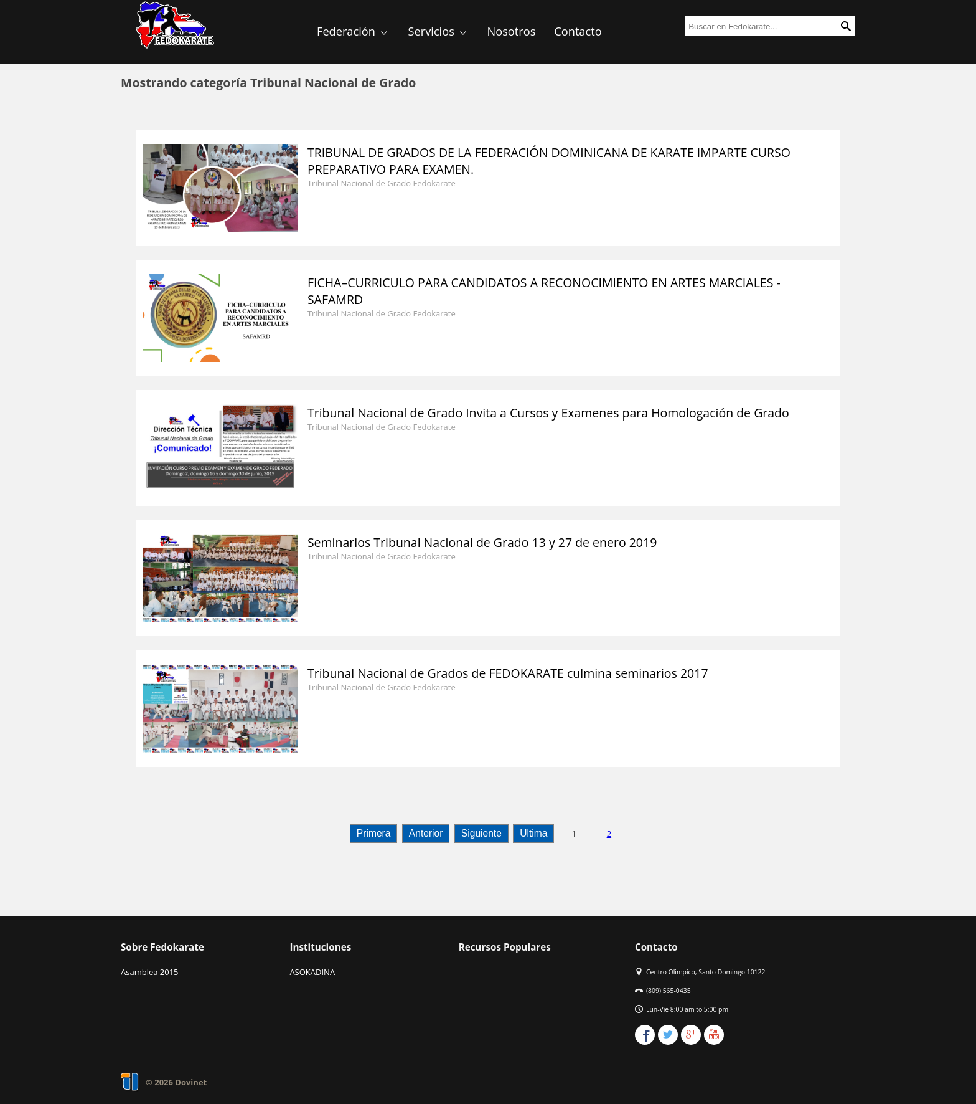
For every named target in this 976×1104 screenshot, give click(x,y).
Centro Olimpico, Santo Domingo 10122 (705, 972)
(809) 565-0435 (668, 990)
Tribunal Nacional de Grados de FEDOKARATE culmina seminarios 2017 (507, 673)
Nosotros (511, 31)
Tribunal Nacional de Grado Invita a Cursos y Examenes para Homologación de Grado (548, 412)
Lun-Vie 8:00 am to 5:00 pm (687, 1009)
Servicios (438, 31)
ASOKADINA (312, 972)
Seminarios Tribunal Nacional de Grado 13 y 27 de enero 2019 (482, 542)
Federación (353, 31)
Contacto (577, 31)
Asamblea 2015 (150, 972)
